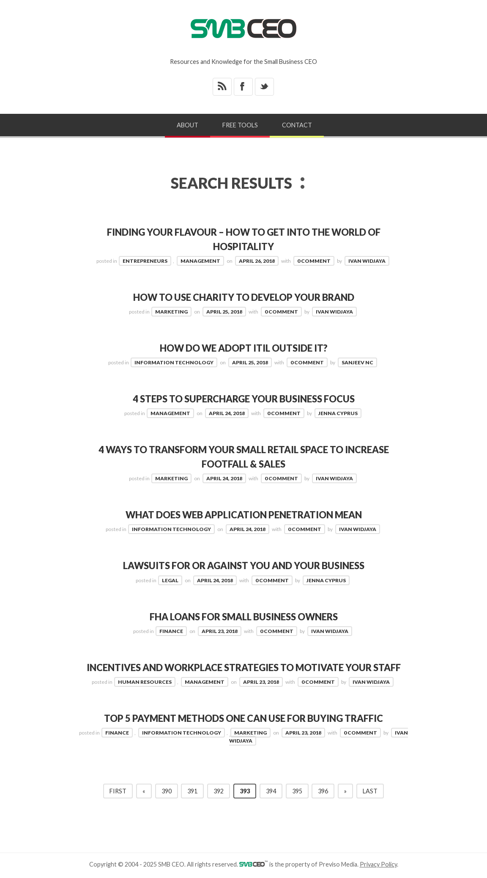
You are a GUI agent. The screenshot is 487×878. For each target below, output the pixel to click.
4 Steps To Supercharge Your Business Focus (243, 398)
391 (192, 789)
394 (271, 789)
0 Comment (314, 260)
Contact (297, 125)
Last (370, 789)
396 (323, 789)
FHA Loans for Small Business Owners (243, 616)
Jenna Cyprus (338, 413)
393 (245, 789)
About (187, 125)
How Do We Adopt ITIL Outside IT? (243, 347)
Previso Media (338, 863)
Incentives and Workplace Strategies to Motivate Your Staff (243, 666)
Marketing (171, 311)
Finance (171, 630)
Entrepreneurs (145, 260)
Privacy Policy (378, 863)
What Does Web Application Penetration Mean (244, 514)
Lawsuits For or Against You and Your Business (243, 565)
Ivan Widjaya (367, 260)
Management (200, 260)
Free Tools (240, 125)
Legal (170, 579)
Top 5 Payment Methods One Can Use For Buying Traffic (243, 717)
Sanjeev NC (357, 362)
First (117, 789)
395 (297, 789)
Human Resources (145, 680)
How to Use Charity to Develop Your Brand (243, 297)
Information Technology (173, 362)
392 (218, 789)
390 (166, 789)
